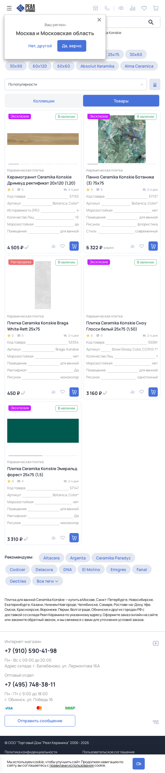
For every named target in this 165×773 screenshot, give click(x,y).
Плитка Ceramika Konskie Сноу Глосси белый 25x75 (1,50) (116, 326)
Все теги (45, 581)
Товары (121, 101)
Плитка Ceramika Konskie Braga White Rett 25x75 (37, 326)
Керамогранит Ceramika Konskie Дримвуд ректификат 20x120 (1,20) (41, 180)
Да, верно (72, 45)
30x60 (136, 54)
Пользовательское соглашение (108, 751)
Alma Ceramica (139, 66)
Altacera (51, 558)
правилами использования (72, 765)
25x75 (113, 54)
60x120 (40, 66)
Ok (138, 763)
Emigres (118, 569)
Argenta (78, 558)
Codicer (17, 569)
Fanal (142, 569)
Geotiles (18, 581)
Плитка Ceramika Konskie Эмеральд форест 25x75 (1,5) (42, 471)
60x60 (63, 66)
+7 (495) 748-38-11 (30, 684)
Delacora (44, 569)
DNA (67, 569)
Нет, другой (40, 45)
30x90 (16, 66)
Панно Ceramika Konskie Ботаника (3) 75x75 (120, 180)
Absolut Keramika (97, 66)
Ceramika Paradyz (113, 558)
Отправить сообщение (40, 720)
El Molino (91, 569)
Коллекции (43, 101)
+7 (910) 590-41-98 (31, 651)
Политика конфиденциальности (31, 751)
